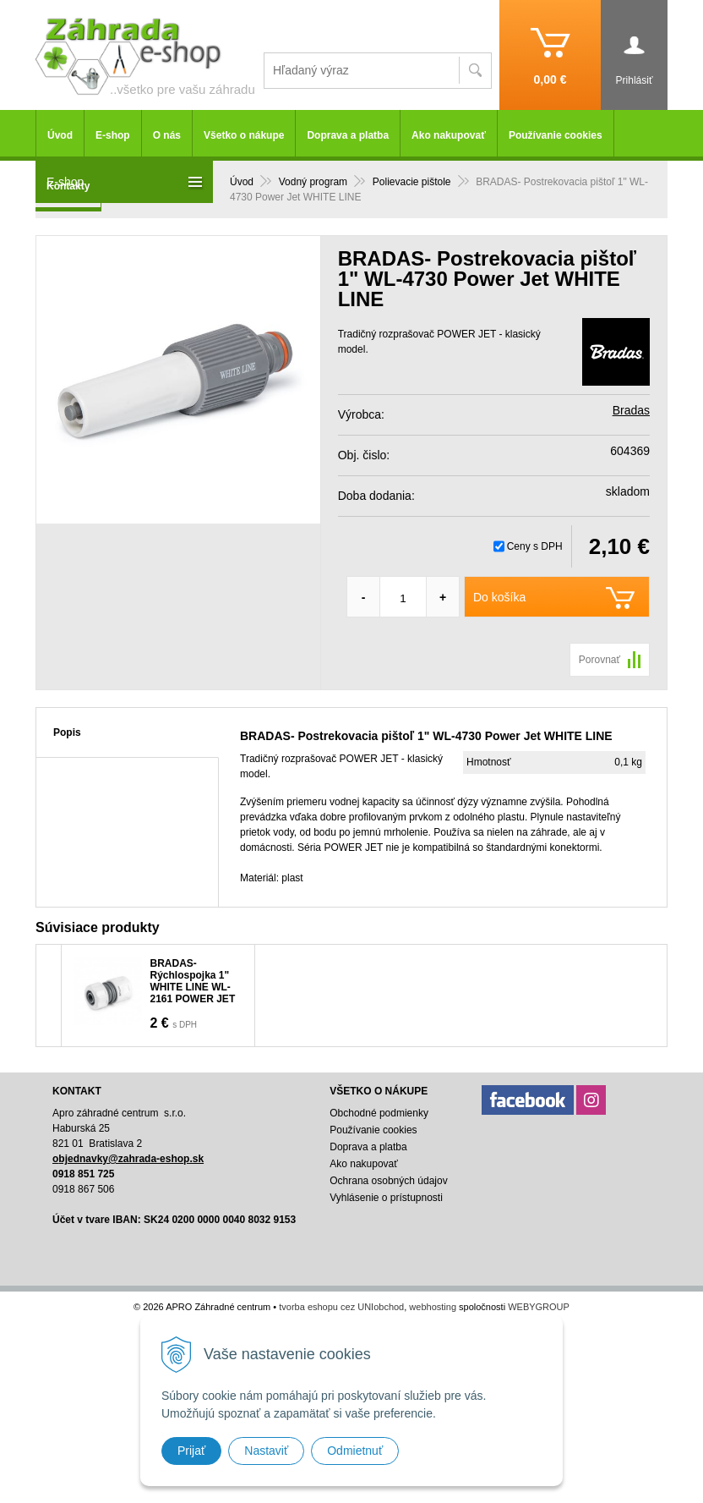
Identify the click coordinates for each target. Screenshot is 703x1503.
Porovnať (599, 660)
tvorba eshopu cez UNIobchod (341, 1307)
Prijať (191, 1450)
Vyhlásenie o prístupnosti (386, 1198)
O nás (167, 135)
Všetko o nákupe (244, 135)
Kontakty (68, 186)
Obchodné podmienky (379, 1113)
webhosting (432, 1307)
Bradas (631, 410)
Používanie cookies (555, 135)
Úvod (60, 135)
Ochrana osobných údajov (388, 1181)
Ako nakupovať (448, 135)
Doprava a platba (348, 135)
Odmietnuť (355, 1450)
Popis (67, 732)
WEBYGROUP (538, 1307)
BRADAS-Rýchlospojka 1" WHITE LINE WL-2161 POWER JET (193, 981)
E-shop (112, 135)
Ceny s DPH (535, 546)
